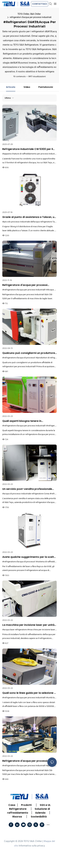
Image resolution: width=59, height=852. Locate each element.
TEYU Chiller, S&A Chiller (29, 14)
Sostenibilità (39, 816)
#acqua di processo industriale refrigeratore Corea (25, 494)
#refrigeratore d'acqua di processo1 (18, 358)
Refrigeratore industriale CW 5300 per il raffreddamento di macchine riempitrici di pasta (29, 149)
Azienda (40, 813)
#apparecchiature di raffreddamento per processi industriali (30, 154)
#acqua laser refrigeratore (14, 629)
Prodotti (26, 805)
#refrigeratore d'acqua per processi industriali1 (24, 290)
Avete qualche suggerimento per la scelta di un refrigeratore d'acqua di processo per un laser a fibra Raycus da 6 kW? (29, 557)
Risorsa (17, 816)
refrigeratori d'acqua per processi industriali (30, 17)
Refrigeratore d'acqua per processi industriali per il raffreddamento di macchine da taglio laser (24, 285)
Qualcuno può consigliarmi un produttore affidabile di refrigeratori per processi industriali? (28, 353)
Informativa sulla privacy (32, 846)
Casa (11, 805)
